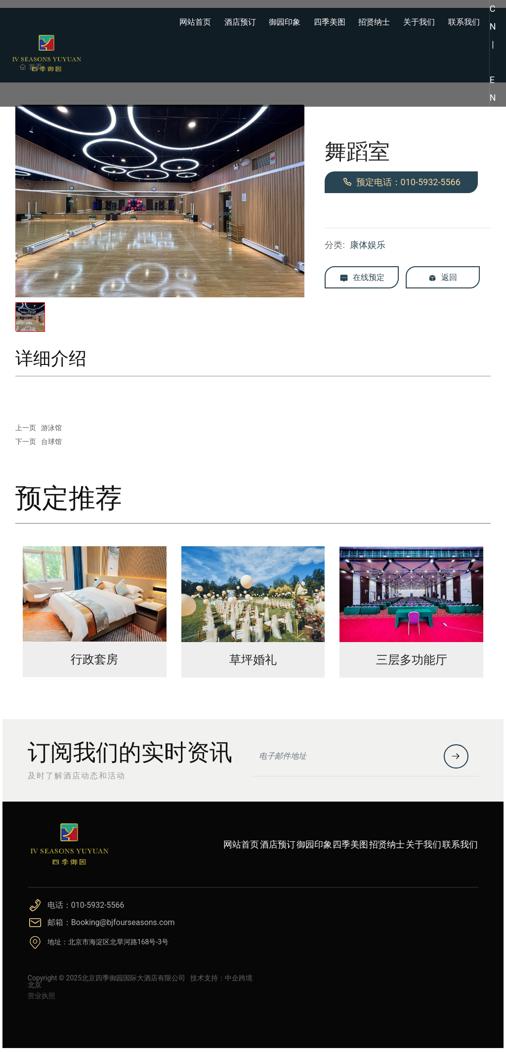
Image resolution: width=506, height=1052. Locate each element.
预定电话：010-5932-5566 (401, 182)
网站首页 (241, 844)
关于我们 (423, 844)
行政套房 (94, 659)
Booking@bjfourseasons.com (123, 922)
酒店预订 (277, 844)
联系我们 (460, 844)
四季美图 (350, 844)
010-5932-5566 (98, 905)
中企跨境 (239, 978)
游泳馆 (51, 428)
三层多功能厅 (411, 660)
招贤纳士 (387, 844)
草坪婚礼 (253, 660)
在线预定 (361, 278)
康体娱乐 (367, 245)
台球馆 (51, 441)
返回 (442, 278)
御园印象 (314, 844)
